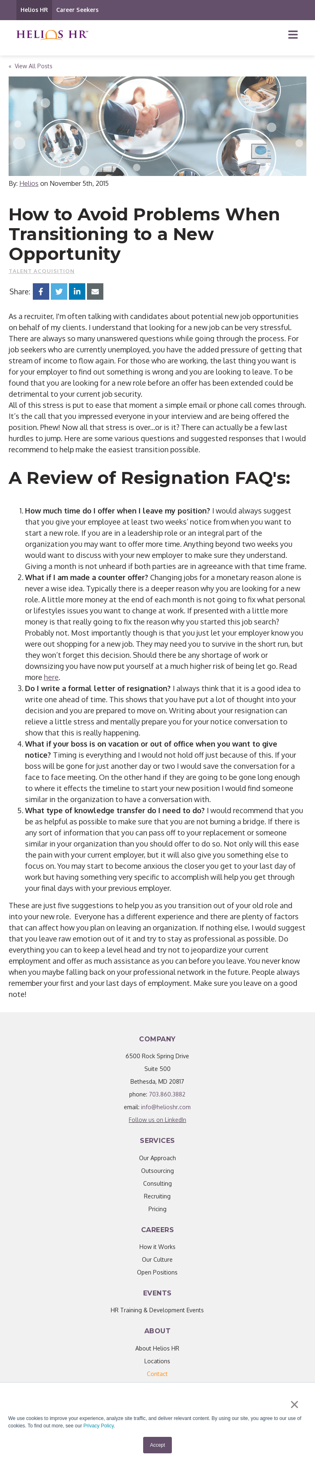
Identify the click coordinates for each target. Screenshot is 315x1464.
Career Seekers (77, 9)
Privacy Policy (98, 1426)
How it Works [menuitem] (157, 1246)
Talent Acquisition (42, 271)
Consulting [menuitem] (157, 1183)
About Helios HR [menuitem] (157, 1348)
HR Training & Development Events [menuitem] (157, 1310)
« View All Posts (30, 65)
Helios (29, 183)
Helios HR (34, 9)
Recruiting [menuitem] (157, 1196)
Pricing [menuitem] (157, 1208)
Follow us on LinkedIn (157, 1119)
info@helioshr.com (166, 1106)
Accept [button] (157, 1445)
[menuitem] (157, 1373)
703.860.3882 (167, 1094)
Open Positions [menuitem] (157, 1272)
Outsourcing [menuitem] (157, 1170)
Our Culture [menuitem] (157, 1259)
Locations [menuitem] (157, 1361)
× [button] (294, 1404)
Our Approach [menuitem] (157, 1157)
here (51, 677)
